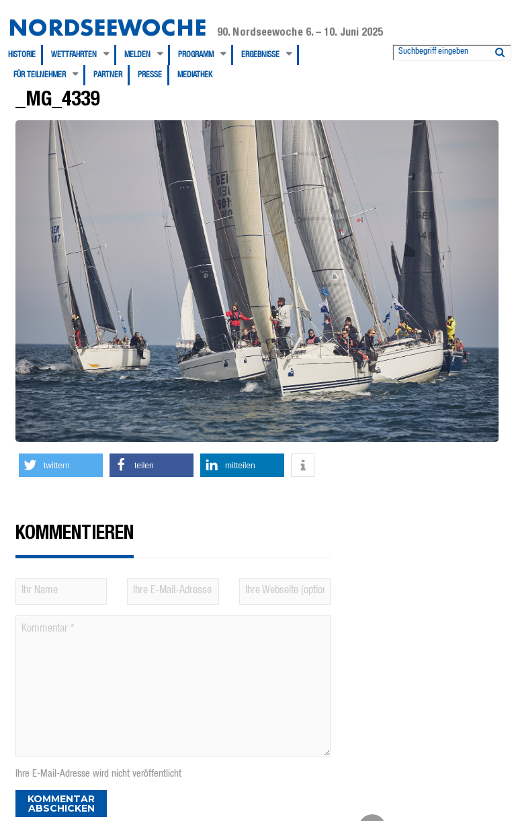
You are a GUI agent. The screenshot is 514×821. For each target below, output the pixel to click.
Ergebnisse (260, 55)
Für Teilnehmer (39, 75)
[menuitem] (25, 55)
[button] (61, 465)
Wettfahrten (74, 55)
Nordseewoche (107, 27)
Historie (22, 55)
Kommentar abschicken (61, 803)
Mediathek (194, 75)
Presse (150, 75)
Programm (196, 55)
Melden (137, 55)
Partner (107, 75)
